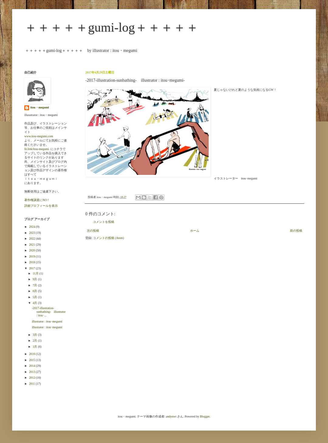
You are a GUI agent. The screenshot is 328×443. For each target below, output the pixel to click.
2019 (32, 256)
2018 (32, 262)
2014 (32, 365)
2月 (35, 340)
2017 (32, 268)
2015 (32, 360)
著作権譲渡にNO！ (37, 200)
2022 (32, 238)
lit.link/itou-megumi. (37, 149)
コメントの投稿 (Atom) (108, 238)
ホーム (194, 230)
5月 (35, 297)
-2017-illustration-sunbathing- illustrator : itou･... (49, 311)
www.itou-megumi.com (38, 136)
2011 (32, 383)
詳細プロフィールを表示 (41, 205)
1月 (35, 346)
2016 (32, 354)
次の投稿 (93, 230)
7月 (35, 285)
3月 (35, 334)
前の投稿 (296, 230)
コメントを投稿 (103, 221)
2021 (32, 244)
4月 (35, 303)
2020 (32, 250)
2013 (32, 371)
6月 (35, 291)
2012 (32, 377)
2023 (32, 232)
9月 (35, 279)
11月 (35, 273)
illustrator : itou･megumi (47, 321)
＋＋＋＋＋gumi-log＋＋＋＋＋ (111, 27)
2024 (32, 226)
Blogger (205, 416)
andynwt (171, 416)
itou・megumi (39, 107)
